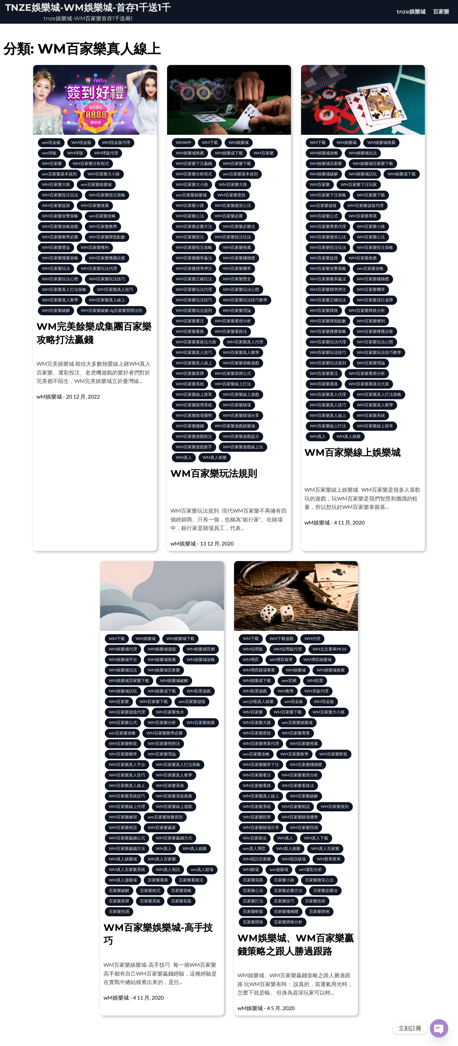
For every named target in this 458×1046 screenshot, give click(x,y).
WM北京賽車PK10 (329, 649)
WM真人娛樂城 (123, 858)
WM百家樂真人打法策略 (64, 289)
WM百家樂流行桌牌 (375, 299)
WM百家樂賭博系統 (194, 404)
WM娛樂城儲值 (162, 649)
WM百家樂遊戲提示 (241, 436)
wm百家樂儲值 (323, 205)
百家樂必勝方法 (288, 890)
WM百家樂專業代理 (328, 226)
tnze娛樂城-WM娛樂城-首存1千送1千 (88, 7)
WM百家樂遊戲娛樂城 (235, 425)
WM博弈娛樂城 (317, 659)
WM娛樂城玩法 (363, 152)
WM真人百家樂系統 (127, 869)
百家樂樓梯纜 (286, 911)
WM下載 (210, 142)
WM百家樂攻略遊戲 (60, 226)
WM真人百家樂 (162, 858)
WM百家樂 (52, 163)
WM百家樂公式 (324, 215)
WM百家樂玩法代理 (99, 268)
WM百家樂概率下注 (261, 764)
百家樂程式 (150, 890)
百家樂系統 (150, 900)
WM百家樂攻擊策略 (60, 215)
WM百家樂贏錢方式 (174, 837)
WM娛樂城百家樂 (326, 163)
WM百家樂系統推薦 (174, 795)
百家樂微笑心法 (319, 879)
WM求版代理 (316, 690)
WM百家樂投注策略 (107, 194)
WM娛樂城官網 (201, 649)
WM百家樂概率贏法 (194, 257)
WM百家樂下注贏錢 (194, 163)
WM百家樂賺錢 (190, 425)
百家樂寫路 (253, 879)
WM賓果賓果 (329, 858)
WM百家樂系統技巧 (127, 795)
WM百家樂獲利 (95, 247)
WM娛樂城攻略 (324, 152)
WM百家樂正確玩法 (194, 278)
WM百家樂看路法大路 (196, 341)
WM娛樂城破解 (324, 173)
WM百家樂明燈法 (164, 743)
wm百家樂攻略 (102, 215)
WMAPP (183, 142)
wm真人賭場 (202, 869)
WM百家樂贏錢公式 (127, 837)
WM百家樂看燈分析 (233, 320)
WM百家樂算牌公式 (233, 373)
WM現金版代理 (116, 142)
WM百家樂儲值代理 (365, 205)
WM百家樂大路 (56, 184)
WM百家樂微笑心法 (233, 205)
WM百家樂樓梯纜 (239, 257)
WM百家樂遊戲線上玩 (243, 446)
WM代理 (312, 638)
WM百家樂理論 (237, 310)
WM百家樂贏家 (162, 827)
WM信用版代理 (288, 649)
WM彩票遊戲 (199, 690)
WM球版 (75, 152)
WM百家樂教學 (103, 226)
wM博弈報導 (281, 659)
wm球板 (49, 152)
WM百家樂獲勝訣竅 (107, 257)
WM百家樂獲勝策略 (60, 257)
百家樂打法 (253, 900)
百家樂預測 (119, 911)
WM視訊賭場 (294, 858)
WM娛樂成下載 (229, 152)
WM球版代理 (106, 152)
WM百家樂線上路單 (194, 394)
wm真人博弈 (254, 848)
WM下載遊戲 (282, 638)
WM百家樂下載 (237, 163)
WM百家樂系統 (190, 383)
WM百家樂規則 (335, 806)
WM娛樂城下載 (180, 638)
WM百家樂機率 (237, 268)
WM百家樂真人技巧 (115, 289)
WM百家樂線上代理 (127, 806)
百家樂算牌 (119, 900)
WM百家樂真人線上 (107, 299)
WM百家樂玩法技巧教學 (245, 299)
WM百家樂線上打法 (233, 383)
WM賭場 (251, 869)
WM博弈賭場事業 (259, 670)
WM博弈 (251, 659)
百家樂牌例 (319, 911)
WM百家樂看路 (190, 331)
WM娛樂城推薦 (190, 152)
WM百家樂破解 (56, 310)
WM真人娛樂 (215, 457)
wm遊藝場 (279, 869)
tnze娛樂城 (411, 11)
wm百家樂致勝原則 (165, 816)
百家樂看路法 (191, 879)
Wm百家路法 (255, 837)
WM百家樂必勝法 (239, 226)
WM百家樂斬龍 (123, 743)
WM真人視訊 (168, 869)
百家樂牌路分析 (288, 921)
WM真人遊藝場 (123, 879)
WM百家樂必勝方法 (194, 226)
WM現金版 (81, 142)
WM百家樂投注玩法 (60, 194)
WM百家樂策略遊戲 (241, 362)
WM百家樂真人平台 (127, 764)
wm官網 (289, 680)
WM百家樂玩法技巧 (107, 278)
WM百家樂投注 (190, 236)
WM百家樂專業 (363, 215)
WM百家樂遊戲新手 (194, 446)
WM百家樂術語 (123, 827)
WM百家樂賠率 (257, 816)
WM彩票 (315, 680)
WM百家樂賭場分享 (241, 415)
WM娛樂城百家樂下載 (373, 163)
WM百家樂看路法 (231, 331)
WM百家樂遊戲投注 (194, 436)
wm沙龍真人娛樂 (258, 701)
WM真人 (184, 457)
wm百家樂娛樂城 (96, 184)
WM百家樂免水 (170, 711)
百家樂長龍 (181, 900)
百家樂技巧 (284, 900)
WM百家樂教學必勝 (60, 236)
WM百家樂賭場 (237, 404)
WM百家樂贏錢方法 (127, 848)
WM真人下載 (316, 837)
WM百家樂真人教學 (60, 299)
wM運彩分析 (310, 869)
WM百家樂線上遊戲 (241, 394)
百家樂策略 (181, 890)
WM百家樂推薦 (95, 205)
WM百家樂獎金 (56, 247)
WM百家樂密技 (231, 194)
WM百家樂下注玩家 (359, 184)
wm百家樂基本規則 (59, 173)
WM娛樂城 (239, 142)
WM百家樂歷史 (237, 278)
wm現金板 (51, 142)
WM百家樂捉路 (56, 205)
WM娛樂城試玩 (363, 173)
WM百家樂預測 (304, 827)
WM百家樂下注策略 (328, 194)
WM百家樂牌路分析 (367, 310)
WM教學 (286, 690)
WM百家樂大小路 (104, 173)
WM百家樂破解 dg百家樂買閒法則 (111, 310)
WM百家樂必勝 (229, 215)
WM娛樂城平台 (123, 659)
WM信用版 (253, 649)
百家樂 (441, 11)
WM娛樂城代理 (123, 649)
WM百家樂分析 (162, 722)
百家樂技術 (315, 900)
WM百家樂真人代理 (245, 341)
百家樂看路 (158, 879)
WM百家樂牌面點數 (107, 236)
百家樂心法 (253, 890)
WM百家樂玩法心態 (60, 278)
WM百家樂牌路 (324, 310)
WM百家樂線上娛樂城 (352, 452)
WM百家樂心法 (190, 215)
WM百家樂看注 (190, 320)
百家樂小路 (284, 879)
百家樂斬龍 (253, 911)
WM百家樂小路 (190, 205)
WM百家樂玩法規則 (194, 310)
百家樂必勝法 (325, 890)
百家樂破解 (119, 890)
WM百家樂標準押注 (194, 268)
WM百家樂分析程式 (91, 163)
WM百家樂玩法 (56, 268)
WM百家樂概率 (123, 753)
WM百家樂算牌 (190, 373)
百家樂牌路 (253, 921)
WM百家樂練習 (123, 816)
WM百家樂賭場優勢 (194, 415)
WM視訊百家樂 (257, 858)
